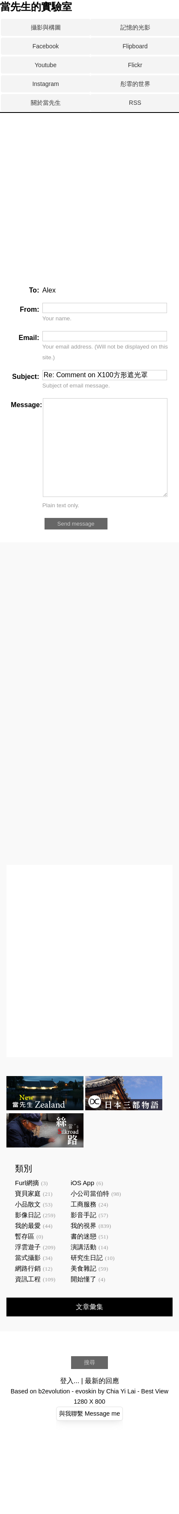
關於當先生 (46, 102)
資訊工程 (28, 1298)
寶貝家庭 (28, 1212)
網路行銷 (28, 1287)
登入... (69, 1400)
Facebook (46, 46)
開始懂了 (83, 1298)
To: (34, 290)
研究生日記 (87, 1276)
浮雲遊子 (28, 1266)
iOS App (82, 1202)
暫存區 (24, 1255)
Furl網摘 (27, 1202)
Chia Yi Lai (121, 1410)
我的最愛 (28, 1244)
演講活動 (83, 1266)
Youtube (46, 65)
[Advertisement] (80, 145)
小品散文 (28, 1223)
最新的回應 (102, 1400)
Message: (26, 404)
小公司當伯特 (90, 1212)
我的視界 (83, 1244)
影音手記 (83, 1234)
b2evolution (54, 1410)
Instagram (45, 83)
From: (29, 309)
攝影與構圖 (46, 27)
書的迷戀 (83, 1255)
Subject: (25, 376)
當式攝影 (28, 1276)
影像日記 (28, 1234)
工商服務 (83, 1223)
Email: (28, 337)
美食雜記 (83, 1287)
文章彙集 (89, 1326)
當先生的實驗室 (36, 6)
